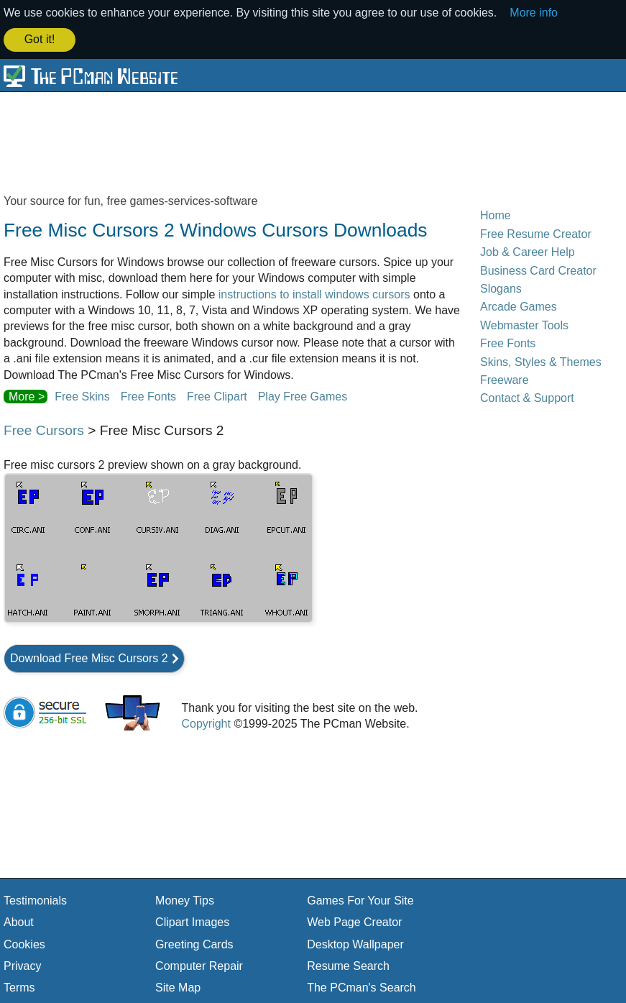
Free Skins (82, 396)
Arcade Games (518, 306)
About (19, 921)
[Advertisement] (313, 142)
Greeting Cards (194, 943)
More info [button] (534, 12)
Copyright (205, 723)
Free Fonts (148, 396)
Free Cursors (44, 429)
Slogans (501, 288)
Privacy (22, 965)
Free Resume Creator (536, 233)
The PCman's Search (361, 987)
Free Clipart (217, 396)
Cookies (24, 943)
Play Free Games (302, 396)
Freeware (504, 379)
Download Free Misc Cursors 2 (89, 657)
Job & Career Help (527, 251)
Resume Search (348, 965)
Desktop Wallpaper (355, 943)
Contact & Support (527, 397)
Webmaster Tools (524, 324)
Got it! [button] (39, 39)
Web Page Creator (354, 921)
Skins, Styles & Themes (541, 360)
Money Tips (184, 899)
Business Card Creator (538, 269)
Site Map (178, 987)
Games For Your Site (360, 899)
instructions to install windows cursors (314, 293)
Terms (19, 987)
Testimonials (35, 899)
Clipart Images (192, 921)
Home (495, 215)
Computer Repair (199, 965)
